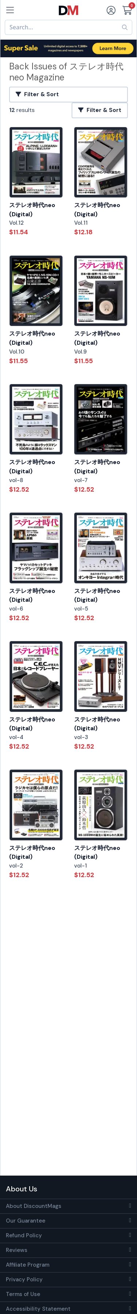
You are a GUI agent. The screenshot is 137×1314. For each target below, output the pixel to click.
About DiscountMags (33, 1206)
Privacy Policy (24, 1279)
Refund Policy (24, 1235)
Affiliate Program (27, 1264)
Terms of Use (23, 1294)
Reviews (16, 1250)
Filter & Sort (37, 94)
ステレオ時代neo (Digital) (32, 209)
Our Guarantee (25, 1220)
